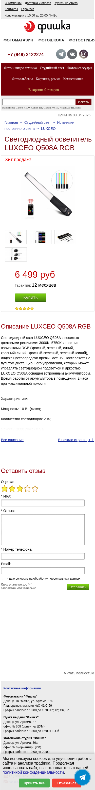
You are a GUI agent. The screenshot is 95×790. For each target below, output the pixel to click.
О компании (13, 3)
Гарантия (27, 9)
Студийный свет (52, 68)
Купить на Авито (66, 3)
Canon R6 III (51, 107)
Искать (83, 102)
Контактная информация (22, 688)
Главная (11, 122)
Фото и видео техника (20, 68)
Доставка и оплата (38, 3)
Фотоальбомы (22, 79)
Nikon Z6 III (67, 107)
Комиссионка (73, 79)
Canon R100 (23, 107)
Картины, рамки (48, 79)
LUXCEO (48, 129)
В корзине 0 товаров (43, 90)
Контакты (11, 9)
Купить (30, 297)
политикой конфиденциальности (33, 772)
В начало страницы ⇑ (76, 440)
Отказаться (66, 783)
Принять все (34, 783)
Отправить (77, 587)
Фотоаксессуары (79, 68)
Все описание (12, 440)
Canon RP (36, 107)
